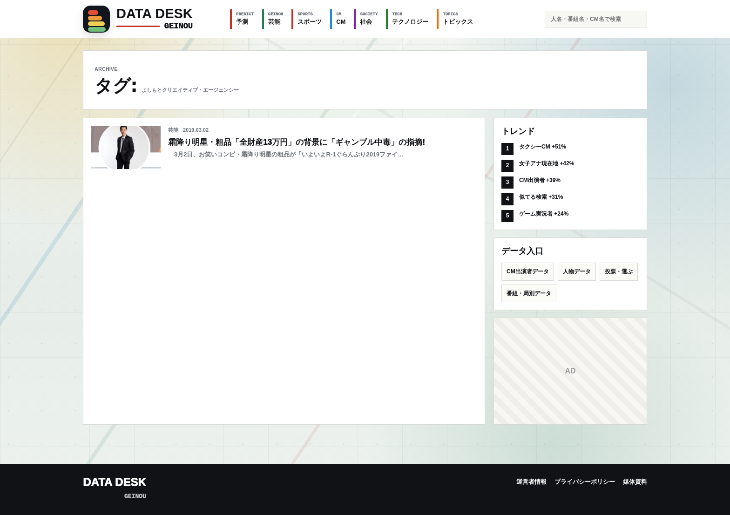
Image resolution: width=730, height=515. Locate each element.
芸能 (275, 18)
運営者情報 (531, 481)
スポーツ (309, 18)
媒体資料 (635, 481)
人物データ (577, 271)
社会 (369, 18)
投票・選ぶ (619, 271)
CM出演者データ (528, 271)
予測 (245, 18)
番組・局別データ (529, 293)
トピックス (458, 18)
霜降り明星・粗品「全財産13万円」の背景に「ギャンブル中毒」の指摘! (296, 142)
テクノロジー (410, 18)
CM (340, 18)
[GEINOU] (151, 19)
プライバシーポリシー (584, 481)
